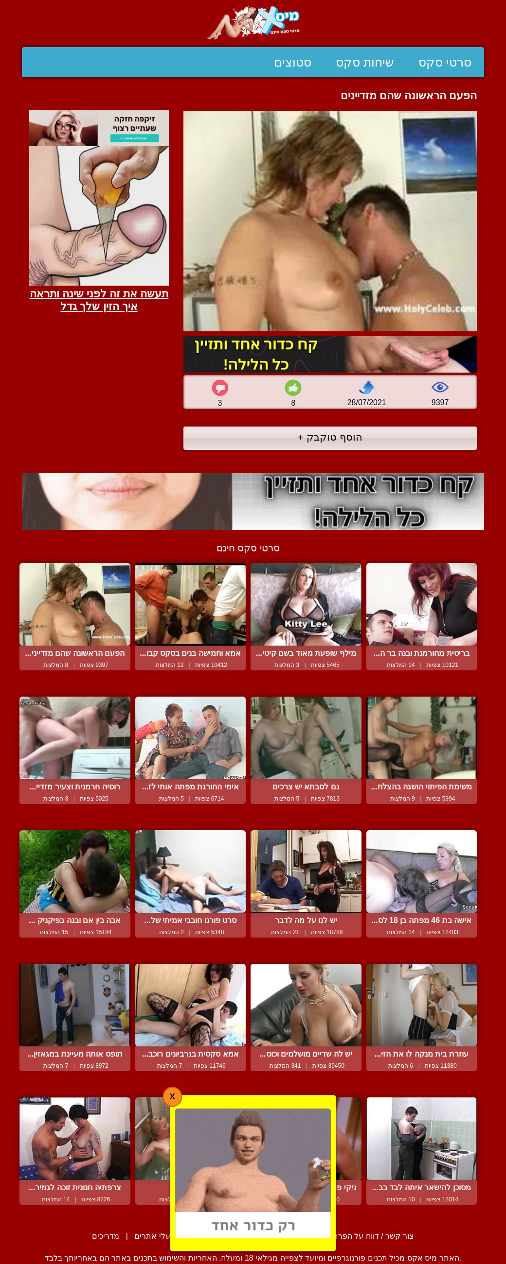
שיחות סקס (365, 62)
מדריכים (105, 1236)
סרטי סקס (444, 62)
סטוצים (292, 62)
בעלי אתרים (154, 1236)
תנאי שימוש (276, 1236)
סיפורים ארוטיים (215, 1236)
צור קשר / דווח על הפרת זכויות (362, 1236)
